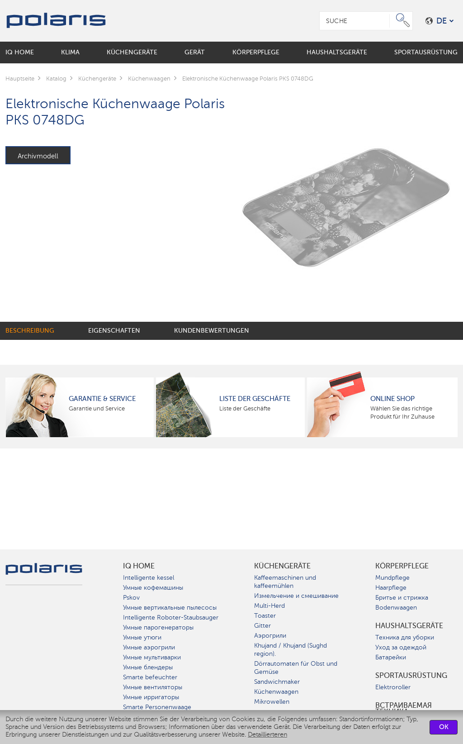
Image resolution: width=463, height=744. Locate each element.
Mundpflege (392, 578)
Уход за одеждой (400, 647)
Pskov (131, 597)
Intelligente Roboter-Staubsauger (170, 617)
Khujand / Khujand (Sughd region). (290, 650)
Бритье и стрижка (401, 597)
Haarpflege (390, 587)
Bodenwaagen (396, 607)
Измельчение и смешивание (296, 596)
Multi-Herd (269, 606)
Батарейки (390, 657)
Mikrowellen (271, 702)
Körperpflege (402, 566)
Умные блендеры (148, 667)
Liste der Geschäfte (254, 399)
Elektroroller (393, 687)
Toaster (265, 616)
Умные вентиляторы (152, 687)
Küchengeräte (282, 566)
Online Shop (392, 399)
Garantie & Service (102, 399)
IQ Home (139, 566)
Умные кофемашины (153, 587)
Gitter (262, 626)
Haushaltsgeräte (409, 626)
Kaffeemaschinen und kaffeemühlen (285, 582)
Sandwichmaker (277, 682)
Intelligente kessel (148, 578)
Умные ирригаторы (151, 697)
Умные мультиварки (152, 657)
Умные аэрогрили (149, 647)
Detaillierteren (267, 735)
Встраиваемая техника (403, 708)
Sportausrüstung (411, 675)
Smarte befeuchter (150, 677)
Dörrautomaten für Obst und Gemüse (295, 668)
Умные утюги (142, 637)
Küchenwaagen (276, 692)
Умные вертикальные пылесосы (170, 607)
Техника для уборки (404, 637)
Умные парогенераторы (158, 627)
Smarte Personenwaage (157, 707)
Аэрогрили (270, 635)
